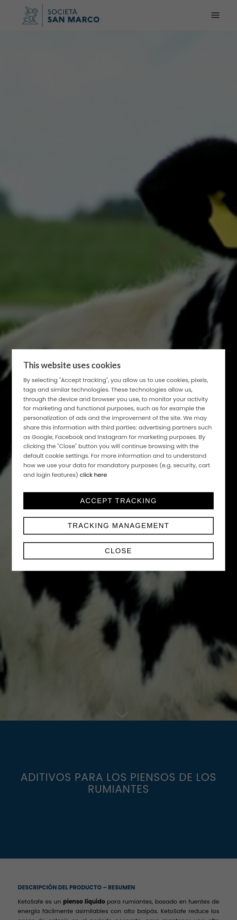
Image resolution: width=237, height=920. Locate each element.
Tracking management (118, 526)
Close (118, 551)
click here (93, 475)
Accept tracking (118, 501)
